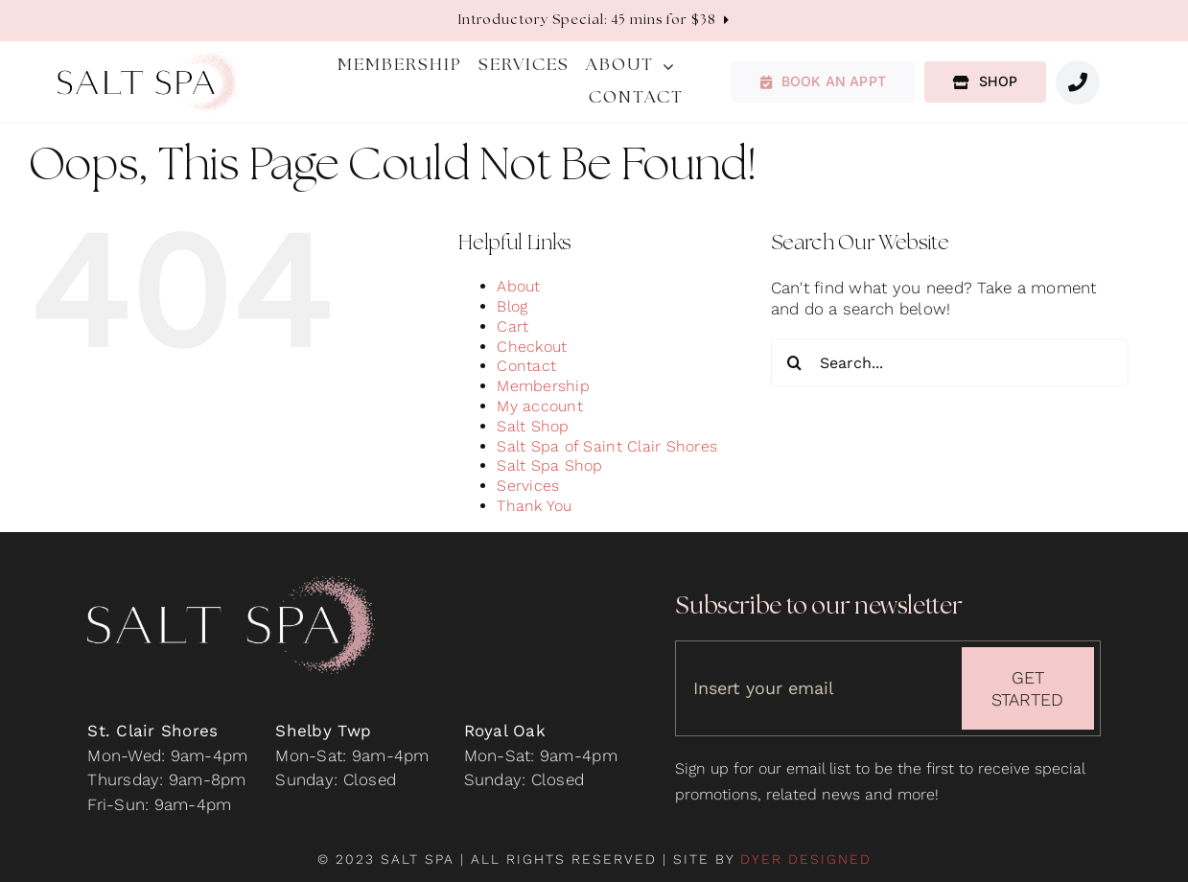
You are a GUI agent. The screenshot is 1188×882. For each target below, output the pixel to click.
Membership (543, 386)
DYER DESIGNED (806, 859)
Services (528, 485)
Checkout (532, 346)
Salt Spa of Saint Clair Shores (607, 446)
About (518, 286)
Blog (512, 306)
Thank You (534, 506)
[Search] (795, 362)
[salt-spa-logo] (148, 58)
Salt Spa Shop (549, 465)
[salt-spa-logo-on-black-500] (231, 586)
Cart (512, 326)
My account (540, 406)
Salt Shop (533, 426)
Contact (526, 366)
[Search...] (950, 362)
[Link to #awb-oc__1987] (1078, 82)
